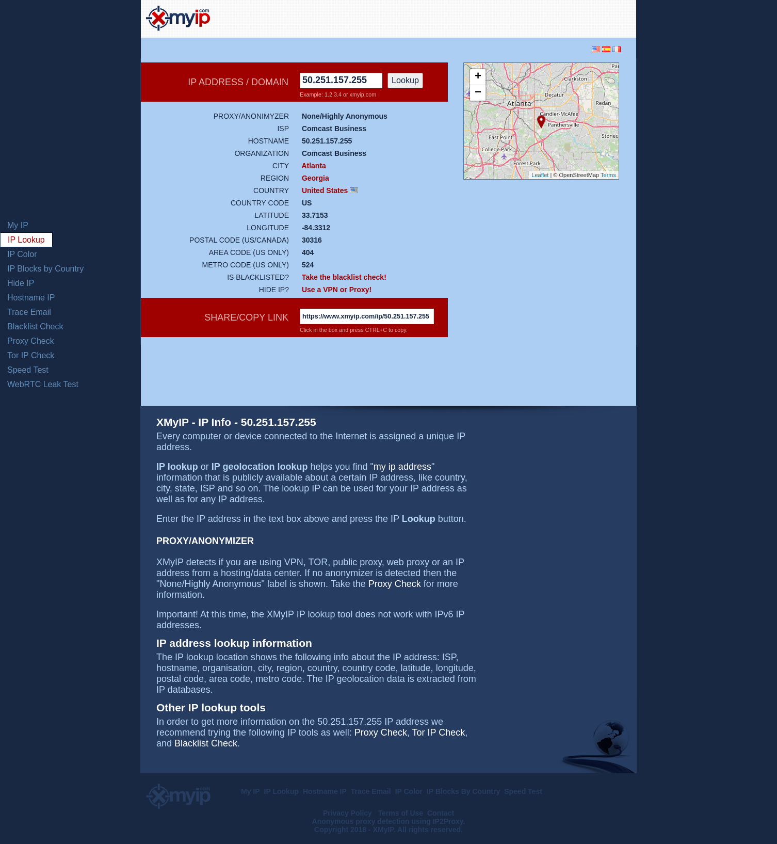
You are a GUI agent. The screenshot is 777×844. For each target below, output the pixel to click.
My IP (17, 225)
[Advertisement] (510, 17)
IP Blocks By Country (463, 791)
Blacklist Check (35, 326)
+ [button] (478, 77)
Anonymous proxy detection (361, 821)
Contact (440, 813)
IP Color (22, 254)
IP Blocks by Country (45, 268)
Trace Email (29, 312)
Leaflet (539, 175)
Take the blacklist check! (344, 277)
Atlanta (313, 166)
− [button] (478, 93)
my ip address (402, 466)
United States (325, 190)
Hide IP (20, 283)
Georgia (315, 178)
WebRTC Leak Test (42, 384)
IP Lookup (26, 239)
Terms (608, 175)
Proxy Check (30, 341)
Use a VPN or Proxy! (336, 289)
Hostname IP (31, 297)
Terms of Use (401, 813)
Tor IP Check (30, 355)
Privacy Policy (348, 813)
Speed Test (27, 369)
